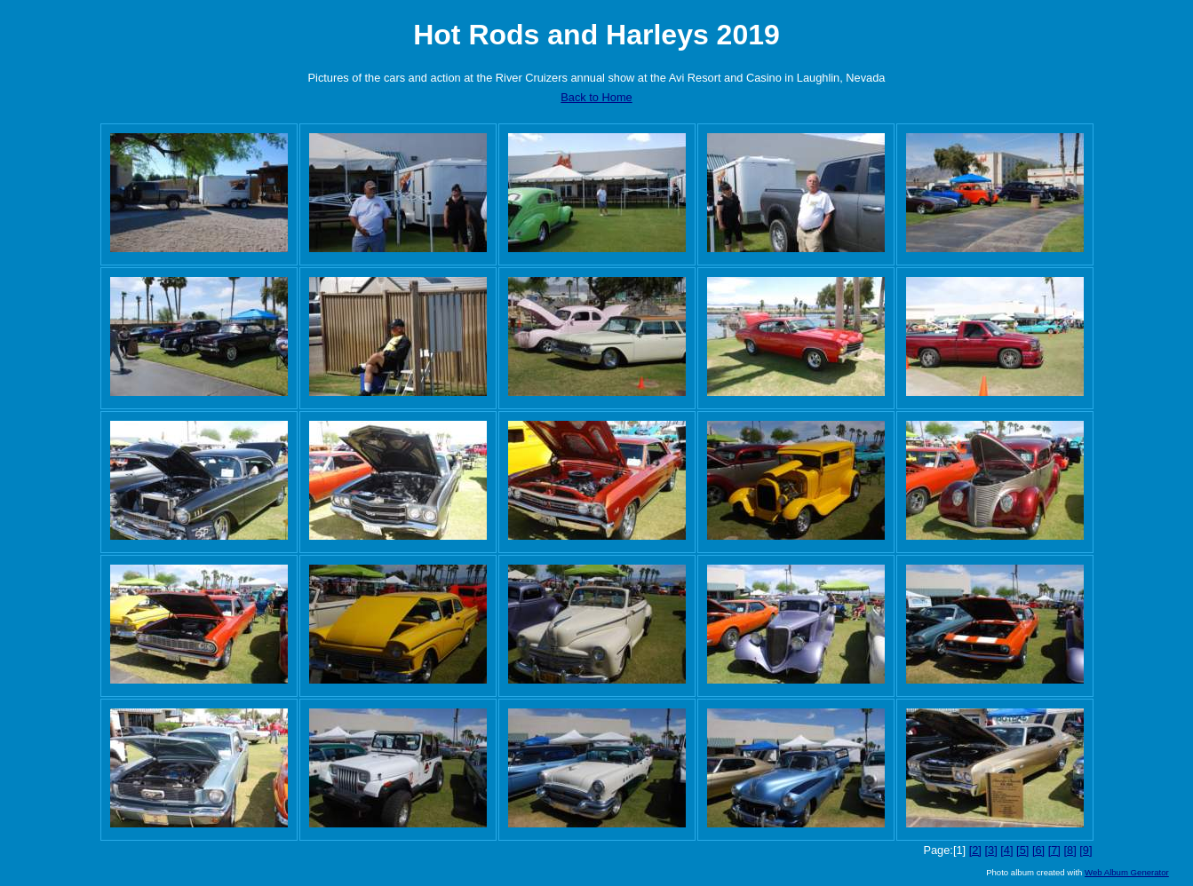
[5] (1022, 850)
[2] (975, 850)
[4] (1006, 850)
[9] (1085, 850)
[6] (1038, 850)
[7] (1054, 850)
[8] (1069, 850)
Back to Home (596, 97)
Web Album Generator (1127, 872)
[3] (990, 850)
